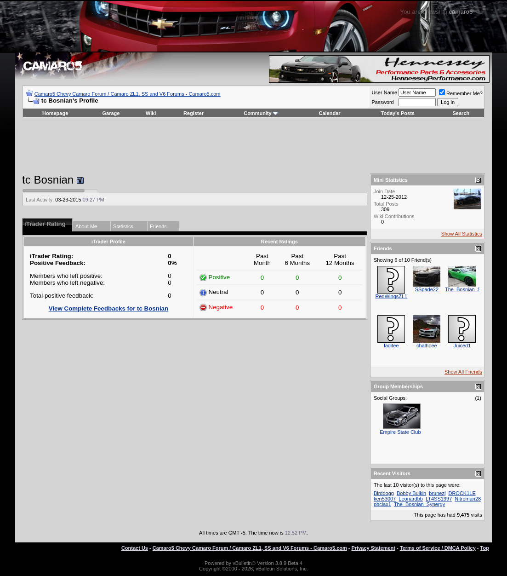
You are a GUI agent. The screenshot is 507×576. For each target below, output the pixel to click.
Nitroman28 (468, 498)
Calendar (329, 113)
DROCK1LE (461, 493)
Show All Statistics (461, 233)
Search (461, 113)
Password (382, 102)
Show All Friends (463, 371)
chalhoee (426, 345)
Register (193, 113)
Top (484, 548)
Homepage (55, 113)
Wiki (151, 113)
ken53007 (385, 498)
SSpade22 (427, 289)
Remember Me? (461, 93)
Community (261, 113)
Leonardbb (411, 498)
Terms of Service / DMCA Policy (438, 548)
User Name (384, 92)
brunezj (437, 493)
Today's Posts (398, 113)
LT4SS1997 (439, 498)
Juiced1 (462, 345)
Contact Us (134, 548)
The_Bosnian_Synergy (470, 289)
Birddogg (384, 493)
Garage (111, 113)
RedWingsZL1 (392, 296)
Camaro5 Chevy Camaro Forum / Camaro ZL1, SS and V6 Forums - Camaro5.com (127, 94)
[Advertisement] (253, 146)
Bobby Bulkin (411, 493)
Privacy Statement (373, 548)
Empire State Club (400, 432)
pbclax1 (382, 504)
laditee (391, 345)
